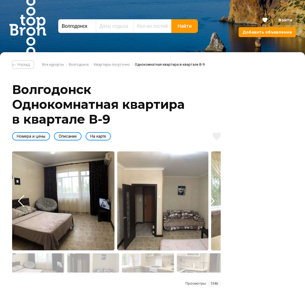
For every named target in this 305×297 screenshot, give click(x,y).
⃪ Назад (23, 64)
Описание (68, 136)
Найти (185, 26)
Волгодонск (79, 64)
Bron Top (28, 26)
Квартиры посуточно (112, 64)
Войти (285, 20)
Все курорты (53, 64)
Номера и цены (31, 136)
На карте (98, 136)
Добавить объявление (267, 32)
